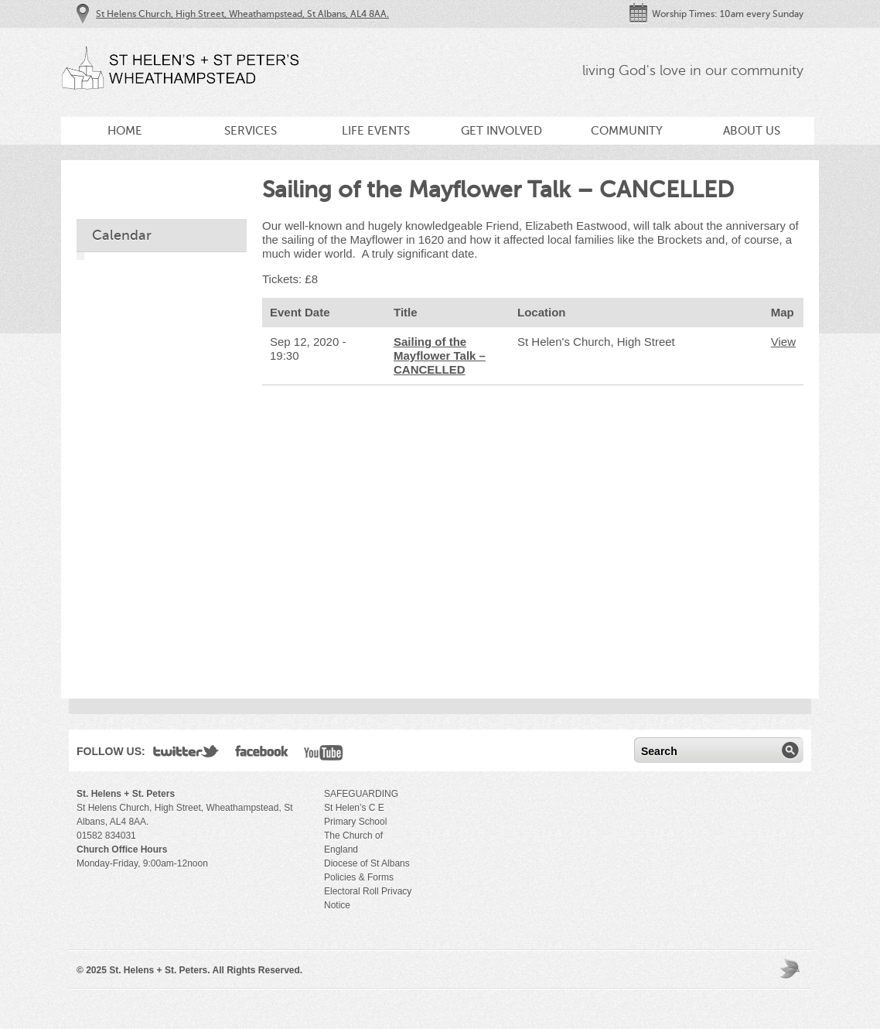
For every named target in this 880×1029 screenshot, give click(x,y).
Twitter (186, 754)
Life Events (376, 131)
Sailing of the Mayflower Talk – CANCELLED (440, 355)
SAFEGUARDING (361, 793)
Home (124, 131)
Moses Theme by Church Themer (791, 968)
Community (627, 131)
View (783, 341)
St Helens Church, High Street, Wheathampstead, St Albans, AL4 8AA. (242, 14)
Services (250, 131)
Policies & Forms (359, 877)
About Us (751, 131)
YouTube (323, 754)
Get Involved (501, 131)
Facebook (261, 754)
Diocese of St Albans (367, 863)
